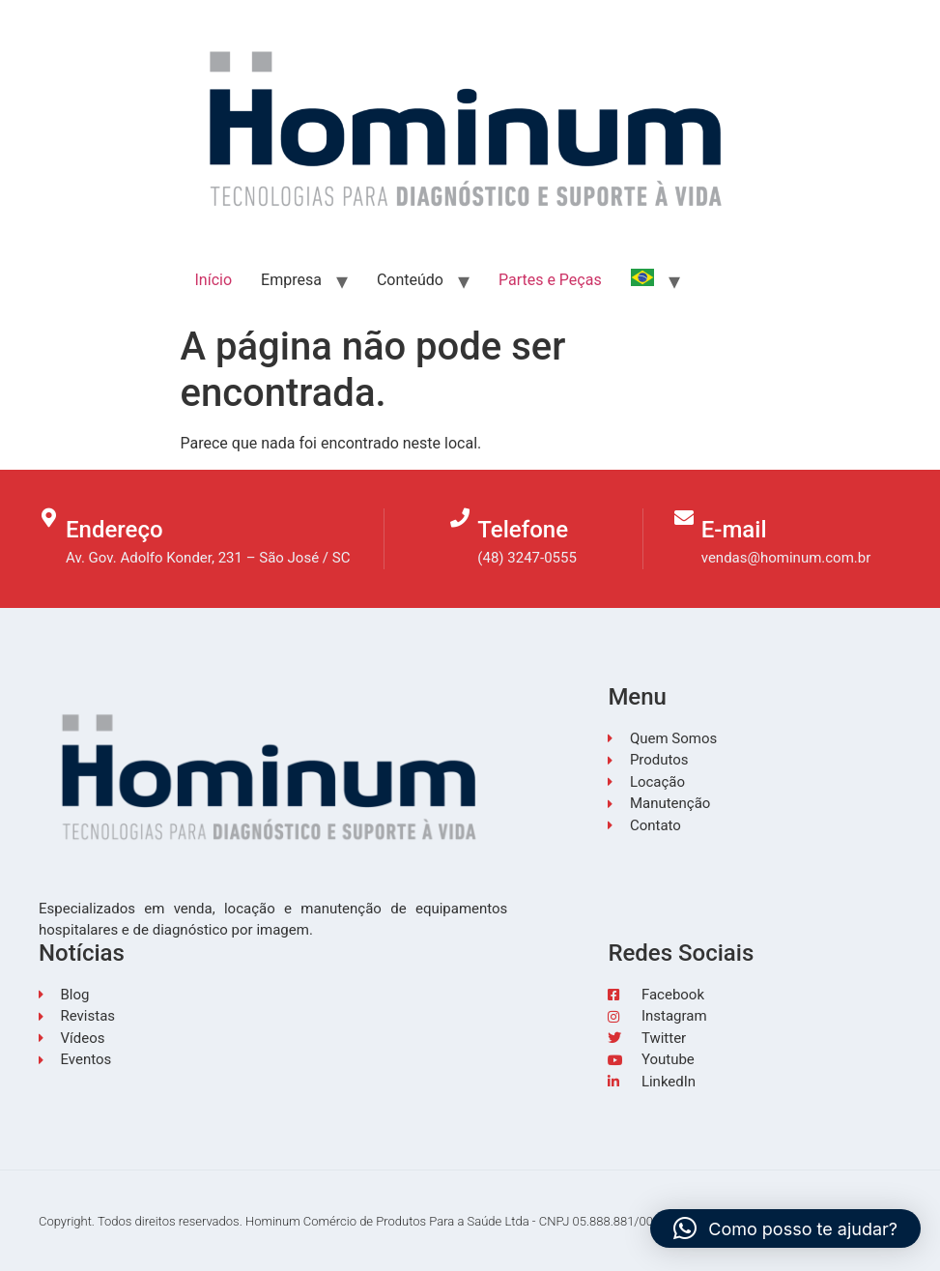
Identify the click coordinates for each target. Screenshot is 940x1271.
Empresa (291, 280)
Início (214, 280)
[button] (785, 1228)
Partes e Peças (550, 280)
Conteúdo (410, 280)
